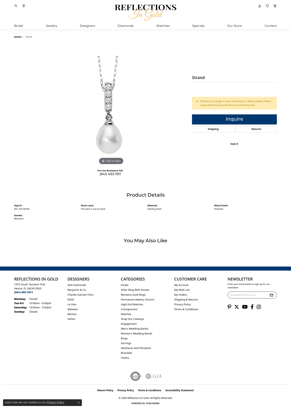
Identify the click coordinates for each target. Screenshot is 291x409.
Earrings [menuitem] (126, 343)
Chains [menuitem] (125, 357)
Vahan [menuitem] (71, 319)
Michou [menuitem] (72, 314)
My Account (181, 285)
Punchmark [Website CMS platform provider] (153, 403)
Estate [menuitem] (124, 285)
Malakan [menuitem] (72, 309)
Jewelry (51, 26)
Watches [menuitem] (126, 314)
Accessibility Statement (179, 390)
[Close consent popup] (78, 402)
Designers (87, 26)
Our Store (234, 26)
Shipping (213, 129)
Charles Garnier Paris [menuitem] (80, 294)
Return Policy (105, 390)
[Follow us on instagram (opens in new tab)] (259, 307)
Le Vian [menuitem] (71, 304)
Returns (256, 129)
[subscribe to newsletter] (271, 295)
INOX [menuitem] (70, 299)
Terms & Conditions (186, 309)
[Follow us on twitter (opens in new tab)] (236, 307)
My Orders (180, 294)
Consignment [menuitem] (129, 309)
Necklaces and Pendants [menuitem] (136, 348)
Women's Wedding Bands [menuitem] (136, 333)
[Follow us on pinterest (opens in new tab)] (229, 307)
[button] (16, 6)
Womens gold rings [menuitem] (133, 294)
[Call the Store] (23, 292)
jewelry (18, 36)
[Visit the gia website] (154, 376)
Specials (198, 26)
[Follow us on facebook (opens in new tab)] (252, 307)
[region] (111, 105)
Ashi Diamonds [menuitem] (76, 285)
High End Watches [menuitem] (132, 304)
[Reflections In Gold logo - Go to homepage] (145, 12)
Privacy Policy (182, 304)
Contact (271, 26)
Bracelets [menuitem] (126, 353)
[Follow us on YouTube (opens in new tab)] (245, 307)
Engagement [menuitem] (129, 324)
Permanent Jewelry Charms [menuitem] (137, 299)
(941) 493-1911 (110, 174)
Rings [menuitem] (124, 338)
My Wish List (182, 290)
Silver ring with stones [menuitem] (135, 290)
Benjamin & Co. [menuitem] (76, 290)
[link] (23, 6)
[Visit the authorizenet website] (135, 376)
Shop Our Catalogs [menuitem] (132, 319)
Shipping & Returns (186, 299)
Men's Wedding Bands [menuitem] (134, 328)
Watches (163, 26)
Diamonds (126, 26)
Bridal (18, 26)
